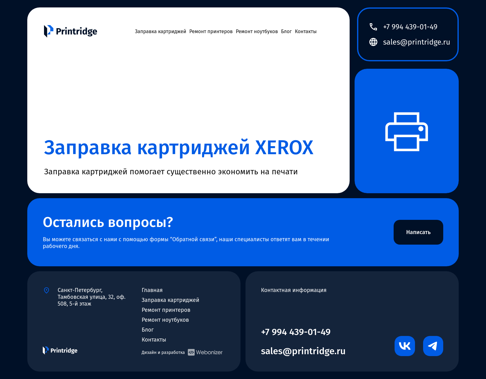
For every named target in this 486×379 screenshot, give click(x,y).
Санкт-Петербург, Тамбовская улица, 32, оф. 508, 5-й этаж (92, 294)
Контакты (306, 31)
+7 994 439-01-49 (410, 27)
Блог (286, 31)
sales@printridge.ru (416, 42)
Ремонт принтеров (211, 31)
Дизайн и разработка (182, 352)
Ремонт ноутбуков (257, 31)
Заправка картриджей (160, 31)
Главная (152, 290)
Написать (418, 232)
